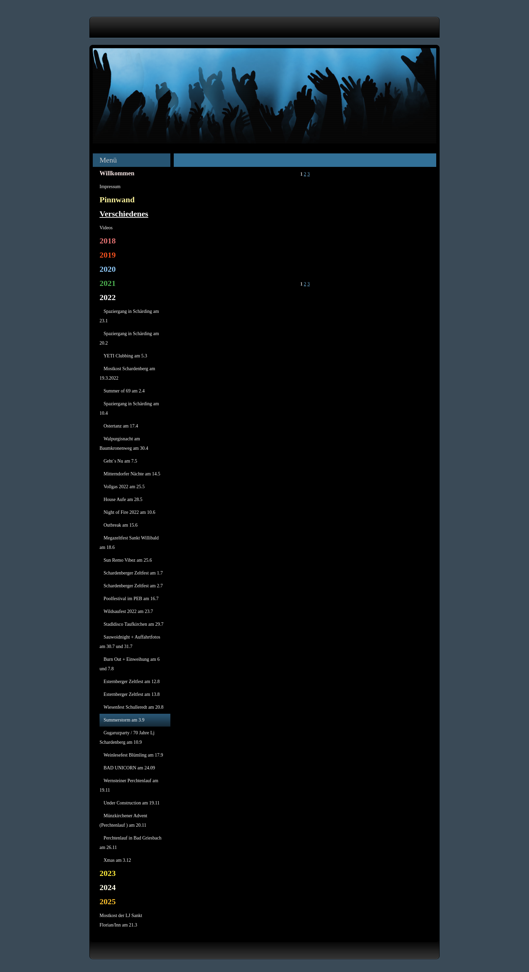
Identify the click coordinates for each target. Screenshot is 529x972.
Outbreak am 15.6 (121, 525)
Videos (106, 227)
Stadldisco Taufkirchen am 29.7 (134, 624)
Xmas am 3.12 (117, 860)
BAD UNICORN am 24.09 (129, 767)
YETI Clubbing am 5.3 (125, 355)
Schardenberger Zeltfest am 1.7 (133, 573)
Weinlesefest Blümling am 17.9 (133, 755)
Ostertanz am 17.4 (121, 426)
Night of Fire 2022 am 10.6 (129, 512)
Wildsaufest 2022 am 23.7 (128, 611)
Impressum (110, 186)
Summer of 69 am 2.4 (124, 390)
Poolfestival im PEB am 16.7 (131, 598)
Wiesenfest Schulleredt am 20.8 (134, 707)
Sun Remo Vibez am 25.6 (128, 560)
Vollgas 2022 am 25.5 (124, 486)
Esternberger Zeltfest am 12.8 (132, 681)
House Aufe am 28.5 (123, 499)
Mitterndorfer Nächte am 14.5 (132, 473)
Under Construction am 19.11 (132, 802)
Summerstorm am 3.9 (124, 720)
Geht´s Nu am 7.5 (120, 461)
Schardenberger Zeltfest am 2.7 (133, 585)
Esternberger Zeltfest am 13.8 (132, 694)
